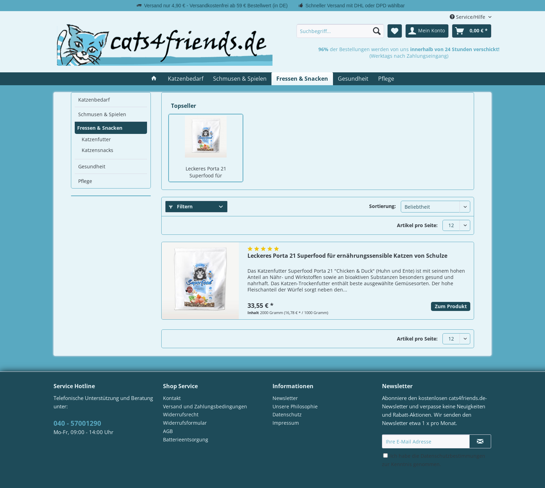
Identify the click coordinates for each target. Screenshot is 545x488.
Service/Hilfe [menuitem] (468, 17)
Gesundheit (91, 166)
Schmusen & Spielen (102, 114)
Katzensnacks (97, 150)
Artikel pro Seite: (417, 225)
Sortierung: (382, 206)
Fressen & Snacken (99, 128)
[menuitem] (340, 31)
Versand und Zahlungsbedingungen (205, 406)
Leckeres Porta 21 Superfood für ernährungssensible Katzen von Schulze (205, 172)
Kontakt (172, 398)
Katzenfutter (96, 139)
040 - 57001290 (77, 423)
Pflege (85, 181)
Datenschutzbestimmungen (453, 456)
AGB (168, 431)
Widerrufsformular (185, 422)
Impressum (285, 422)
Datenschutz (287, 414)
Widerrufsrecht (180, 414)
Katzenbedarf (94, 99)
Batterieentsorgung (185, 439)
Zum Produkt (451, 306)
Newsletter (285, 398)
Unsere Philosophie (295, 406)
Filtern (181, 206)
